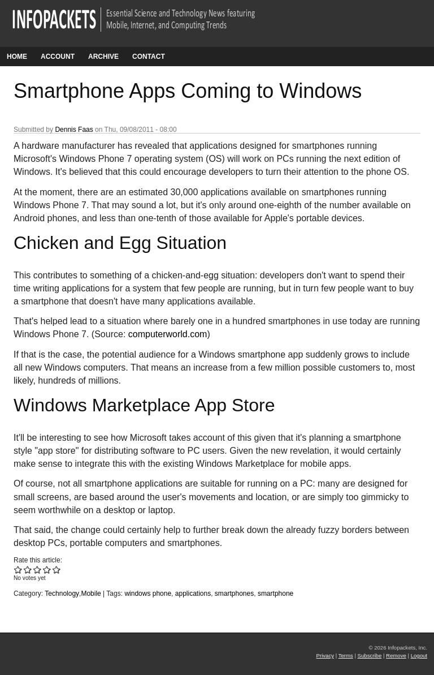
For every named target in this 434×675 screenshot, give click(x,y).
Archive (103, 57)
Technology (62, 593)
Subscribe (370, 655)
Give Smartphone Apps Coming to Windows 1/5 (18, 569)
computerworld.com (167, 334)
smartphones (234, 593)
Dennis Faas (74, 130)
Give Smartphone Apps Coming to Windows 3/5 (37, 569)
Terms (345, 655)
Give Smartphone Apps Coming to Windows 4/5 (47, 569)
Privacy (325, 655)
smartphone (275, 593)
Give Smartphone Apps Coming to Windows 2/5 (28, 569)
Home (17, 57)
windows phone (147, 593)
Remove (396, 655)
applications (193, 593)
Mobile (91, 593)
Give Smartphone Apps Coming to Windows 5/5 (57, 569)
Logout (419, 655)
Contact (148, 57)
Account (58, 57)
